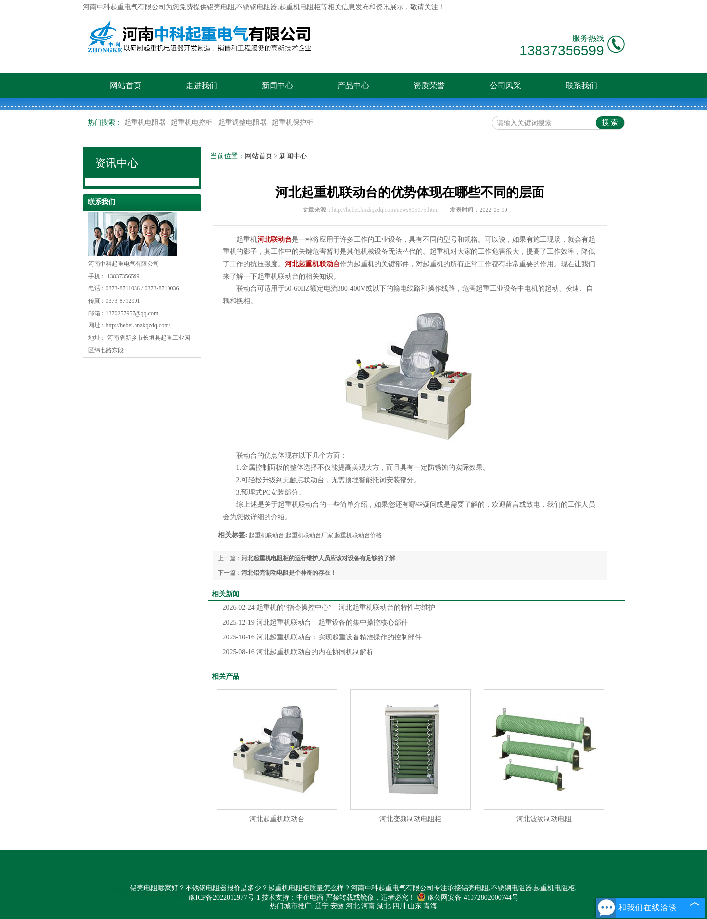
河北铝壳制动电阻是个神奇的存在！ (288, 572)
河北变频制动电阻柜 (410, 819)
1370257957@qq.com (132, 313)
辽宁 (322, 906)
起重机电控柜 (192, 122)
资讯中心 (116, 163)
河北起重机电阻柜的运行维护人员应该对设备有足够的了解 (318, 558)
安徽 (337, 906)
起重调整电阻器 (243, 122)
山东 (415, 906)
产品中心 (353, 85)
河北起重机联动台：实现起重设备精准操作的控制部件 (322, 637)
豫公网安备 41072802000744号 (468, 897)
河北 (353, 906)
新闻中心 (277, 85)
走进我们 (201, 85)
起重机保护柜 (292, 122)
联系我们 (581, 85)
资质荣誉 (429, 85)
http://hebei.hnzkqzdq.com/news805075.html (385, 209)
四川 (399, 906)
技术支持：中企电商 (293, 897)
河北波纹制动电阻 (544, 819)
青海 (430, 906)
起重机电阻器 (146, 122)
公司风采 (505, 85)
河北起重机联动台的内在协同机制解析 (298, 652)
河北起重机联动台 (276, 819)
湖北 (384, 906)
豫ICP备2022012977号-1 (224, 897)
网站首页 (125, 85)
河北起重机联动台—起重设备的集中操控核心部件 (315, 622)
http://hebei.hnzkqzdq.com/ (138, 325)
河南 (368, 906)
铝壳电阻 (221, 7)
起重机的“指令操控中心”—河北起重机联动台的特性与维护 (329, 607)
